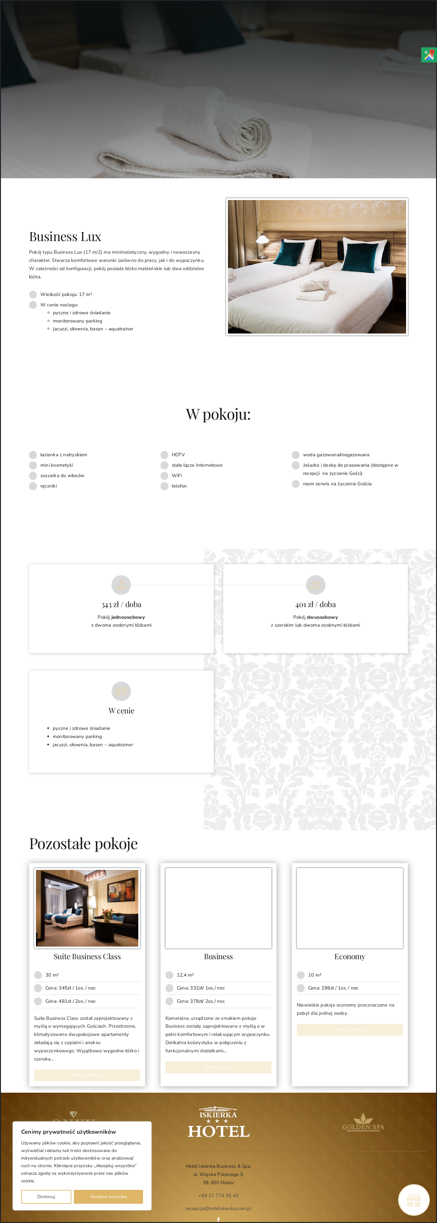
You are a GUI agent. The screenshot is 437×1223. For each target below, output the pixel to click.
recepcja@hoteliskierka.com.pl (218, 1208)
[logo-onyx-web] (73, 1113)
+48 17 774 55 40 (218, 1195)
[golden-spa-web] (363, 1113)
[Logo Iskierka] (218, 1107)
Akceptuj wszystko (108, 1197)
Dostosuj (46, 1197)
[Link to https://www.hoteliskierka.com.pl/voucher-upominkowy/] (413, 1200)
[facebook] (218, 1219)
